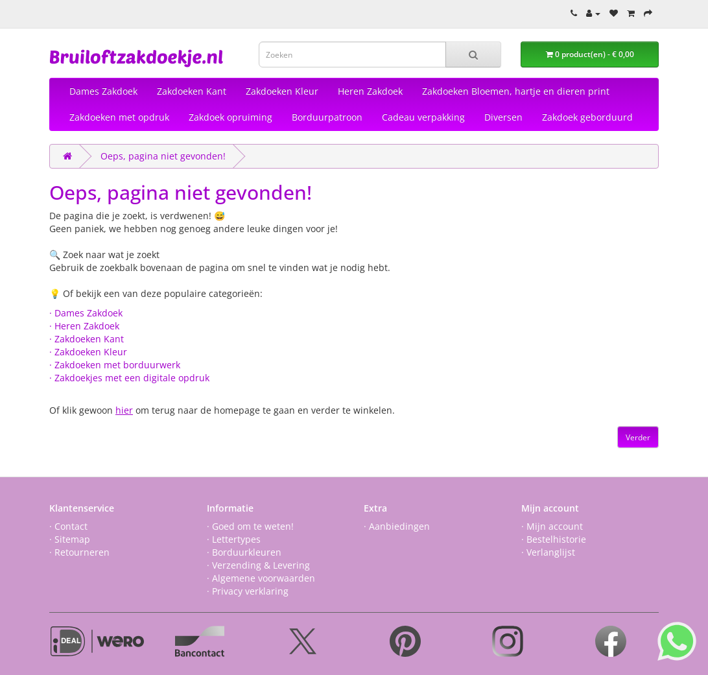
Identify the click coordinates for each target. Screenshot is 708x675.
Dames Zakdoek (103, 91)
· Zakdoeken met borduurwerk (114, 365)
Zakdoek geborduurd (587, 117)
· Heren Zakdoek (84, 326)
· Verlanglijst (548, 552)
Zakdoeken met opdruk (119, 117)
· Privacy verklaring (248, 591)
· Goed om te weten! (250, 526)
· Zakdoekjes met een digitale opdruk (129, 378)
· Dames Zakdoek (86, 313)
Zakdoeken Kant (191, 91)
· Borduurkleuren (244, 552)
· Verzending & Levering (258, 565)
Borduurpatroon (327, 117)
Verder (638, 437)
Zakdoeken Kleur (282, 91)
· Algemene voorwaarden (261, 578)
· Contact (68, 526)
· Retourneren (79, 552)
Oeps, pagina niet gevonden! (163, 156)
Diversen (503, 117)
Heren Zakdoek (370, 91)
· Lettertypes (234, 539)
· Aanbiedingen (397, 526)
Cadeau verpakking (423, 117)
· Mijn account (552, 526)
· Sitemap (69, 539)
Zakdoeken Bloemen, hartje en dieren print (515, 91)
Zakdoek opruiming (230, 117)
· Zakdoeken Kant (86, 339)
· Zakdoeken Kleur (88, 352)
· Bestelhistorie (553, 539)
